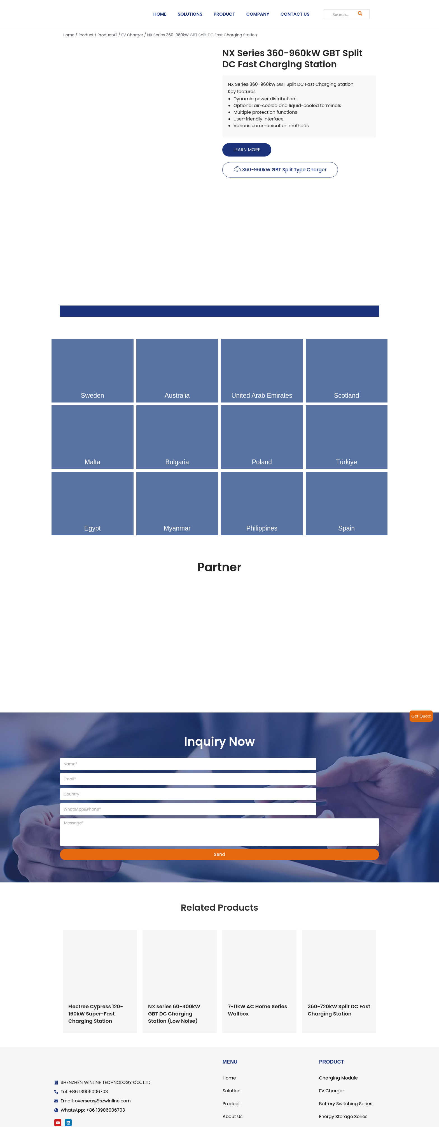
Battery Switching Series (345, 1074)
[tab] (219, 311)
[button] (246, 150)
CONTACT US (295, 14)
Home (68, 35)
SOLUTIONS (190, 14)
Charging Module (338, 1049)
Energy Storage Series (343, 1087)
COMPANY (257, 14)
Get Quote (420, 716)
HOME (159, 14)
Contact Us (235, 1100)
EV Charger (132, 35)
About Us (232, 1087)
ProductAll (107, 35)
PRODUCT (224, 14)
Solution (231, 1062)
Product (86, 35)
